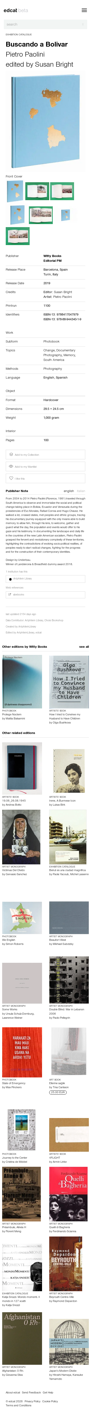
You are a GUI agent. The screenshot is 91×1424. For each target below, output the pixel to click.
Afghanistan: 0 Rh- (13, 1371)
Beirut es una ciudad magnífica (67, 870)
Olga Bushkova (62, 723)
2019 (46, 283)
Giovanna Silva (14, 1375)
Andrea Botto (13, 805)
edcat (39, 633)
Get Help (48, 1393)
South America (53, 360)
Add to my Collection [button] (23, 454)
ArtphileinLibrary (27, 627)
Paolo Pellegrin (61, 1018)
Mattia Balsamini (15, 718)
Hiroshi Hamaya (62, 1375)
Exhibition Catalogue (19, 35)
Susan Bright (54, 65)
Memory (69, 355)
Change (49, 351)
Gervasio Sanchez (16, 874)
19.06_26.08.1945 (14, 801)
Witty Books (38, 647)
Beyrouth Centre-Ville (61, 1297)
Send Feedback (31, 1393)
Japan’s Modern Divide (62, 1371)
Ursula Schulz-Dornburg (20, 1014)
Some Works (9, 1009)
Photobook (51, 342)
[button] (45, 579)
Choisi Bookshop (53, 621)
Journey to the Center (14, 1158)
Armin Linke (60, 1162)
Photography (52, 369)
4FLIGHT (54, 1158)
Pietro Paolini (25, 55)
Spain (64, 270)
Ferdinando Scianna (64, 1231)
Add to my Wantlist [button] (23, 467)
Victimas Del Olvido (13, 870)
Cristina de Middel (16, 1162)
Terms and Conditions (18, 1405)
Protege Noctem (11, 714)
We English (8, 940)
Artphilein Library (34, 621)
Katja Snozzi (13, 1305)
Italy (55, 275)
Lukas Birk (59, 805)
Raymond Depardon (65, 1301)
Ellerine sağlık (57, 1083)
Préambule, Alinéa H (14, 1227)
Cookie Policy (50, 1401)
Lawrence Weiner (12, 1018)
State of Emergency (13, 1083)
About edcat (13, 1393)
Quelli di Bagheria (59, 1227)
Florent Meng (13, 1231)
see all (84, 647)
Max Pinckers (13, 1087)
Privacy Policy (32, 1401)
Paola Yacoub (61, 874)
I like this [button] (16, 478)
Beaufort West (57, 940)
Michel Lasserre (79, 874)
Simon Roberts (14, 944)
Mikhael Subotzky (63, 944)
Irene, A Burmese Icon (62, 801)
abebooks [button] (16, 594)
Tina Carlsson (61, 1087)
